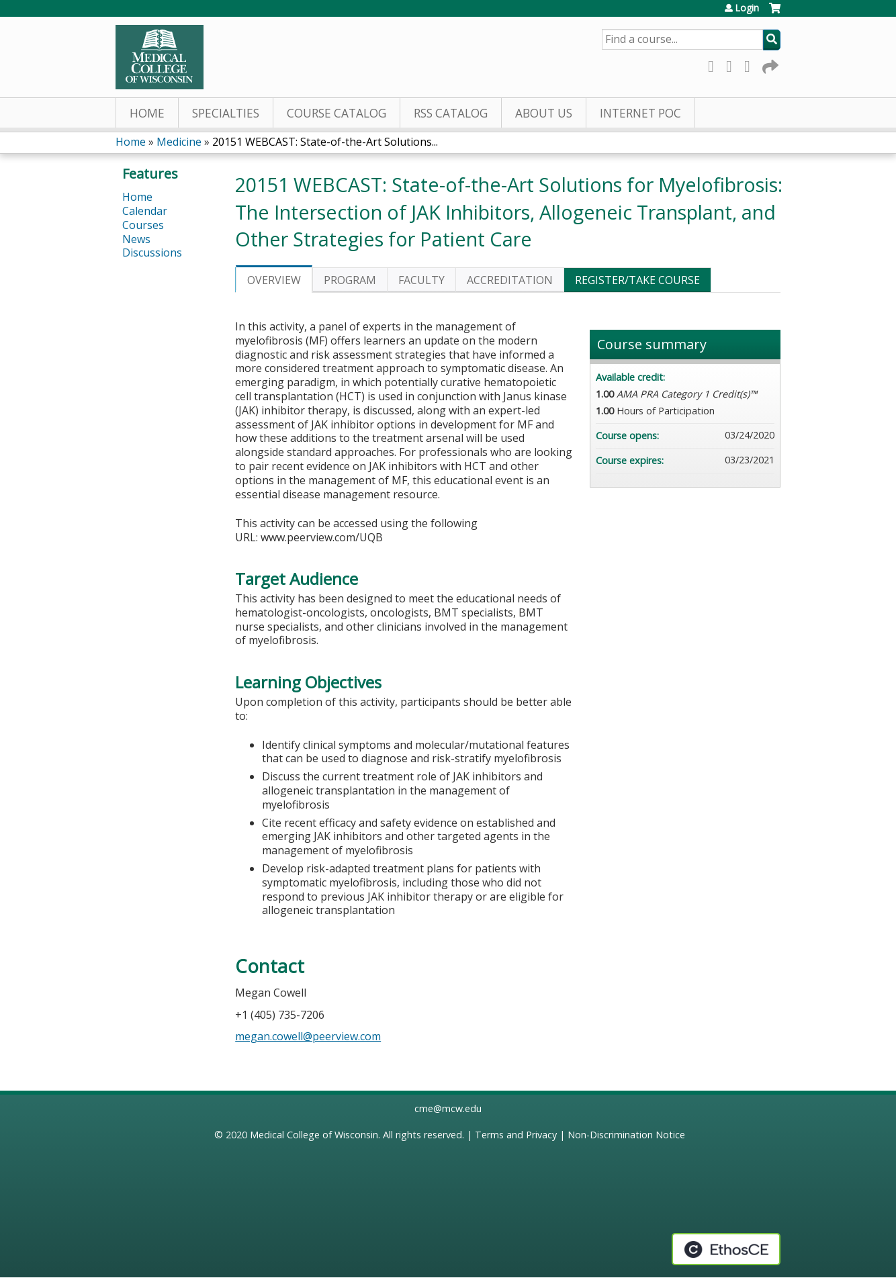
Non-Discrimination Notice (626, 1134)
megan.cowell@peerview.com (308, 1036)
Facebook (714, 64)
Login (747, 8)
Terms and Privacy (516, 1134)
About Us (543, 113)
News (136, 239)
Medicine (178, 141)
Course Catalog (336, 113)
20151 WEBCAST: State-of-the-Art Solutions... (325, 141)
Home (147, 113)
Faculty (421, 280)
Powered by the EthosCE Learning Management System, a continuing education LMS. (726, 1249)
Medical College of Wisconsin (314, 1134)
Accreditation (510, 280)
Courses (143, 225)
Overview (274, 280)
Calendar (144, 210)
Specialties (225, 113)
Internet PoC (640, 113)
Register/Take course (637, 280)
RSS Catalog (451, 113)
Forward (769, 64)
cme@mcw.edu (448, 1108)
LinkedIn (751, 64)
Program (350, 280)
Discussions (152, 252)
